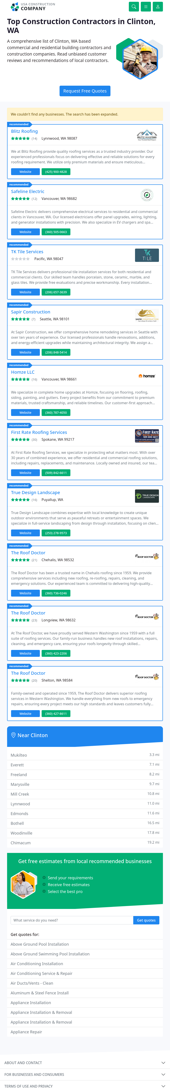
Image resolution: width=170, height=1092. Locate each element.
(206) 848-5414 (56, 352)
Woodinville (85, 833)
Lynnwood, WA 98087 (59, 138)
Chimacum (85, 842)
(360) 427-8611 (56, 713)
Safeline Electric (27, 191)
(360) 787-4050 (56, 412)
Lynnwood (85, 803)
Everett (85, 764)
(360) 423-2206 (56, 653)
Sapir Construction (30, 312)
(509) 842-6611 (56, 473)
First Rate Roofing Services (39, 432)
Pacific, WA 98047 (48, 258)
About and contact (23, 1062)
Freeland (85, 774)
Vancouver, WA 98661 (59, 379)
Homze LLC (23, 372)
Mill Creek (85, 794)
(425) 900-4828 (56, 172)
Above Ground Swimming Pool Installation (50, 954)
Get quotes (146, 920)
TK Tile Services (27, 252)
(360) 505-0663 (56, 232)
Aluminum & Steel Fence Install (40, 992)
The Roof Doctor (28, 553)
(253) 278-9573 (56, 533)
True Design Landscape (35, 492)
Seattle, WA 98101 (55, 319)
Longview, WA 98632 (59, 620)
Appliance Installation (31, 1002)
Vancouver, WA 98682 (59, 198)
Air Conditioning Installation (37, 963)
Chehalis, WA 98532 (58, 559)
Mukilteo (85, 755)
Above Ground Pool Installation (40, 944)
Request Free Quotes (85, 91)
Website (25, 172)
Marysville (85, 784)
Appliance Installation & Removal (41, 1012)
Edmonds (85, 813)
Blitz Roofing (24, 131)
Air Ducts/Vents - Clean (32, 983)
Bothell (85, 823)
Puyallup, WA (52, 499)
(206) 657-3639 (56, 292)
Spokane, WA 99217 (58, 439)
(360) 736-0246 (56, 593)
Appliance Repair (26, 1031)
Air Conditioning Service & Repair (41, 973)
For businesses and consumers (34, 1074)
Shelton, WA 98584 (57, 680)
